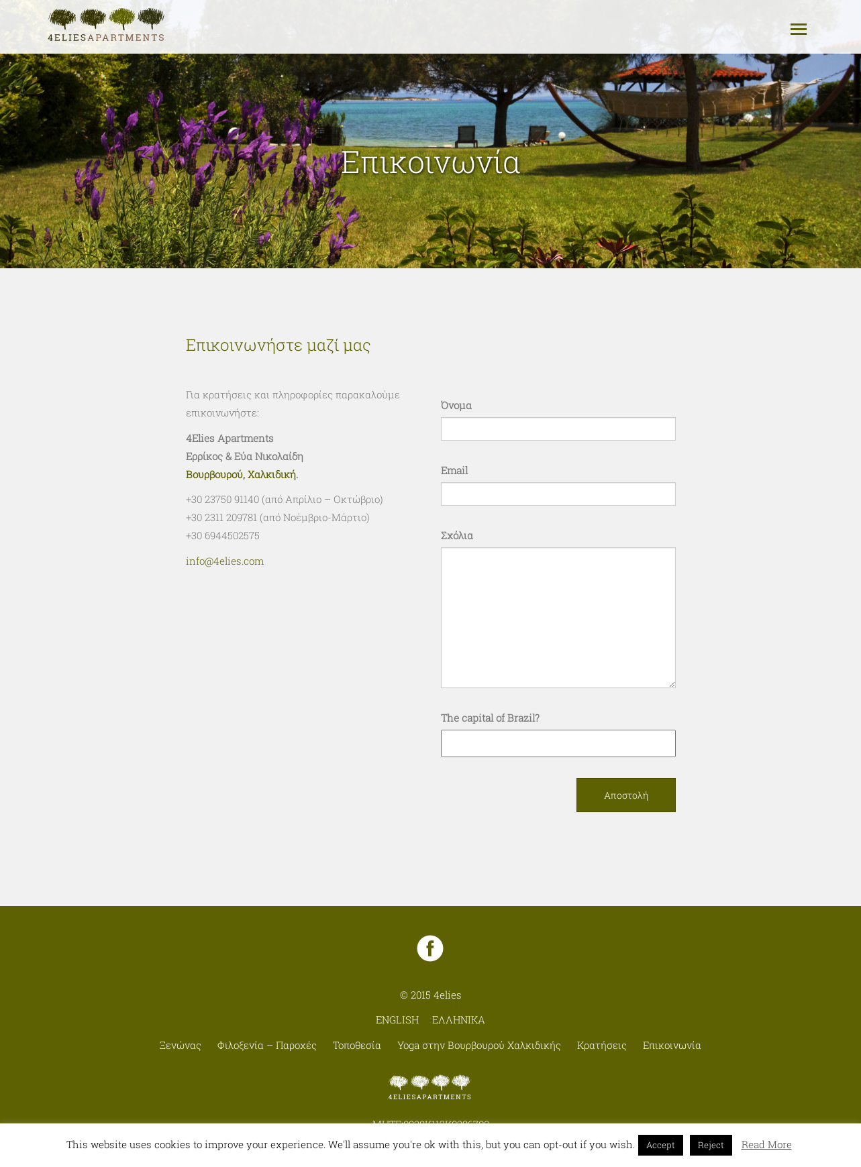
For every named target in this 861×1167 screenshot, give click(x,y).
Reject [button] (711, 1145)
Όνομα (456, 405)
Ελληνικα (458, 1019)
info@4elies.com (225, 560)
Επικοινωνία (672, 1045)
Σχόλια (457, 535)
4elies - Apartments (106, 25)
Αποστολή (626, 795)
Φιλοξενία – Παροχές (267, 1045)
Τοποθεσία (357, 1045)
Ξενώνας (180, 1045)
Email (454, 470)
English (397, 1019)
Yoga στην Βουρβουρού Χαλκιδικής (479, 1045)
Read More (767, 1144)
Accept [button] (660, 1145)
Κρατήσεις (602, 1045)
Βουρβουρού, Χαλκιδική (241, 474)
